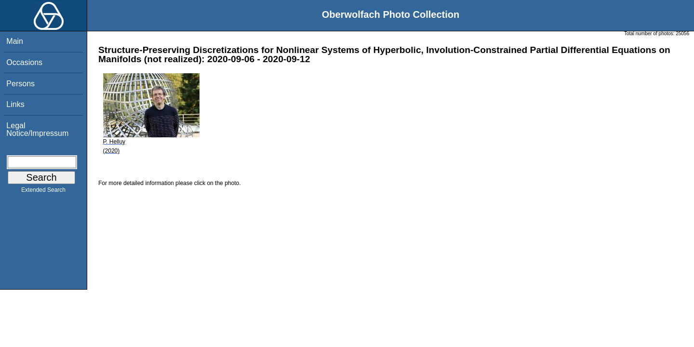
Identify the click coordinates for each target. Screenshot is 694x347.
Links (15, 104)
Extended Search (43, 192)
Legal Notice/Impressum (37, 129)
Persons (20, 84)
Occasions (24, 62)
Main (14, 41)
